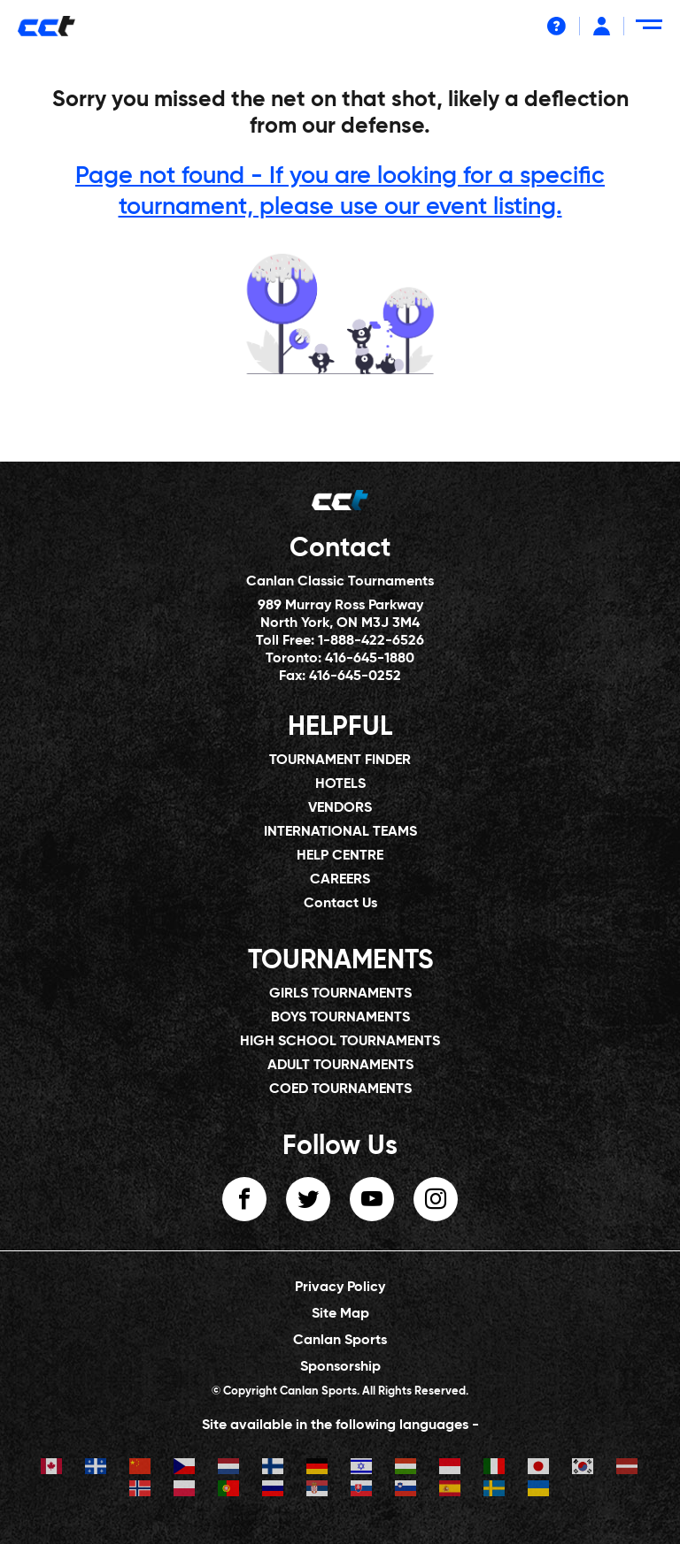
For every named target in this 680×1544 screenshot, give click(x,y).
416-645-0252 (355, 676)
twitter (308, 1199)
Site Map (340, 1314)
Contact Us (340, 904)
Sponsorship (340, 1367)
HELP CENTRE (340, 856)
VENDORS (340, 808)
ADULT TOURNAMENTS (340, 1066)
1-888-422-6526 (371, 641)
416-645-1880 (369, 659)
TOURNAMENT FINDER (340, 760)
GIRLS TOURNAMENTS (340, 994)
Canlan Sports (340, 1341)
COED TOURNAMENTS (340, 1089)
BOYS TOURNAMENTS (340, 1018)
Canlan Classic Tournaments (340, 582)
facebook (244, 1199)
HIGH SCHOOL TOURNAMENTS (340, 1042)
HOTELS (340, 784)
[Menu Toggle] (652, 31)
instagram (435, 1199)
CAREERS (340, 880)
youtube (372, 1199)
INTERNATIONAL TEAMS (340, 832)
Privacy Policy (340, 1287)
